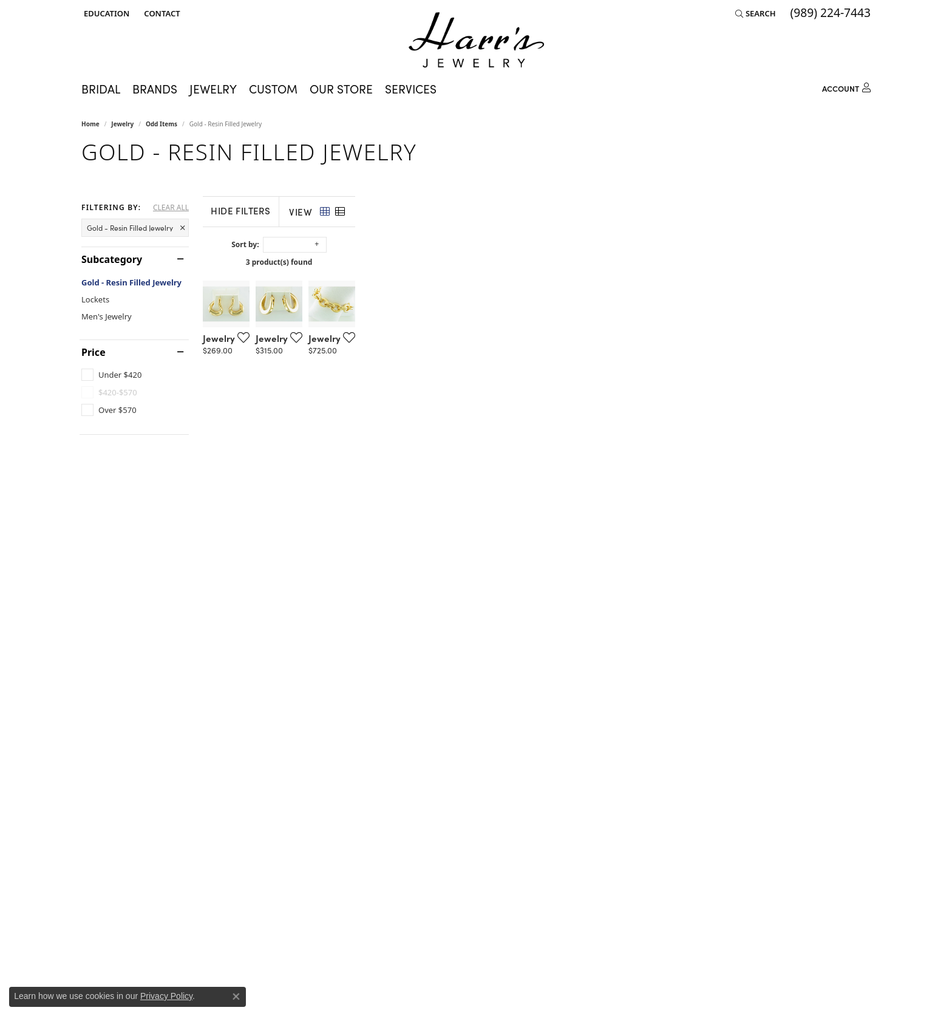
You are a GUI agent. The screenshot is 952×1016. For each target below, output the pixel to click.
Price (93, 352)
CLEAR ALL (171, 207)
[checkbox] (111, 374)
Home (90, 124)
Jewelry (213, 89)
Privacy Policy (166, 996)
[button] (105, 13)
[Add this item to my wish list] (411, 509)
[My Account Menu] (846, 86)
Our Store (341, 89)
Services (411, 89)
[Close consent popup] (236, 996)
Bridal (100, 89)
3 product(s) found (536, 262)
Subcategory (111, 259)
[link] (160, 13)
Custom (273, 89)
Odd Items (161, 124)
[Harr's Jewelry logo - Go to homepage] (476, 40)
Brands (154, 89)
